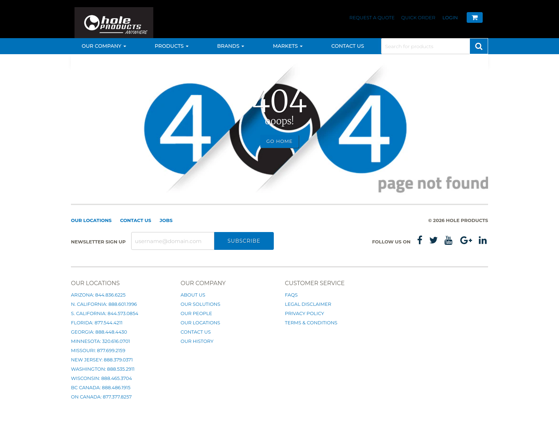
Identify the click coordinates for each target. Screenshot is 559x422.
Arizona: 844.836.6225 (98, 295)
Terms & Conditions (311, 322)
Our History (197, 341)
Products (172, 46)
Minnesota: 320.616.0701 (100, 341)
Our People (196, 313)
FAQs (291, 295)
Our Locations (91, 220)
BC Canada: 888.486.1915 (100, 387)
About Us (193, 295)
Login (450, 17)
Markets (288, 46)
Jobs (166, 220)
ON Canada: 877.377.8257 (101, 397)
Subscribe (243, 241)
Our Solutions (200, 304)
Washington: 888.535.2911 (103, 369)
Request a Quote (372, 17)
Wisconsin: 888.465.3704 (101, 378)
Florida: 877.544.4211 (97, 322)
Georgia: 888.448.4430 (99, 332)
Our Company (104, 46)
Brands (230, 46)
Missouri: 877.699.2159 (98, 350)
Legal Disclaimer (308, 304)
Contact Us (347, 46)
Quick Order (418, 17)
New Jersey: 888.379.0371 (102, 359)
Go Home (279, 141)
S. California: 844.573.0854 (104, 313)
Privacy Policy (304, 313)
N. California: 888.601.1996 (104, 304)
